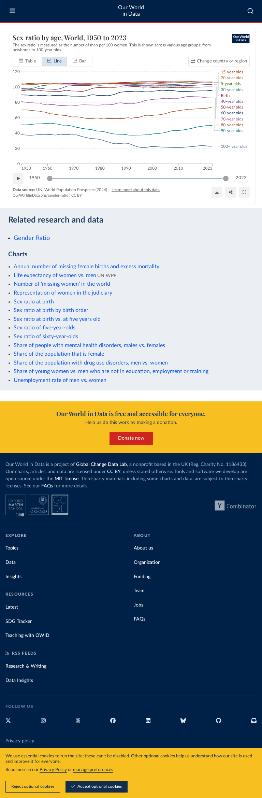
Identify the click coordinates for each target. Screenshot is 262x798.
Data (10, 562)
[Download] (217, 192)
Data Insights (19, 680)
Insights (13, 576)
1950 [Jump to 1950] (34, 178)
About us (143, 548)
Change (221, 61)
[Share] (230, 192)
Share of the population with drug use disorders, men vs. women (91, 363)
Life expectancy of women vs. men (55, 275)
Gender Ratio (32, 238)
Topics (11, 548)
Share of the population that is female (59, 354)
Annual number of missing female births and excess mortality (86, 266)
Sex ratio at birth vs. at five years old (57, 319)
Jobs (138, 605)
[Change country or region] (218, 61)
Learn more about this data (136, 190)
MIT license (66, 478)
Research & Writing (25, 666)
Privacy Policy (53, 770)
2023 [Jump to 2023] (241, 178)
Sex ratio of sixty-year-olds (46, 336)
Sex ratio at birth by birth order (51, 310)
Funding (142, 576)
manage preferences (93, 770)
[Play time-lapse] (18, 178)
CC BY (76, 195)
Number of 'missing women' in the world (62, 284)
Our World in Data (131, 11)
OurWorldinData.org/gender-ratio (40, 195)
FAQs (47, 486)
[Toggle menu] (12, 11)
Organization (147, 562)
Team (139, 590)
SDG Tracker (18, 621)
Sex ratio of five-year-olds (44, 327)
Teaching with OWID (27, 635)
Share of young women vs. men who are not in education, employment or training (111, 371)
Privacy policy (19, 741)
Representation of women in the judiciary (63, 293)
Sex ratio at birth (34, 301)
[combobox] (250, 10)
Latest (11, 607)
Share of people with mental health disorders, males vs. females (89, 345)
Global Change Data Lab (101, 464)
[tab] (27, 61)
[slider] (49, 178)
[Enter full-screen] (244, 192)
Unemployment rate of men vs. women (60, 380)
